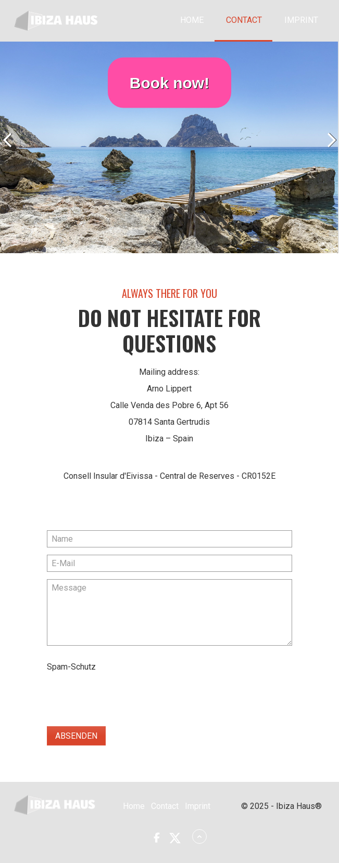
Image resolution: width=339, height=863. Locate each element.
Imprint (301, 20)
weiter (328, 149)
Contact (244, 20)
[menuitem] (191, 21)
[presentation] (126, 695)
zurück (10, 149)
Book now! (169, 82)
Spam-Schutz (71, 667)
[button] (156, 838)
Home (192, 20)
